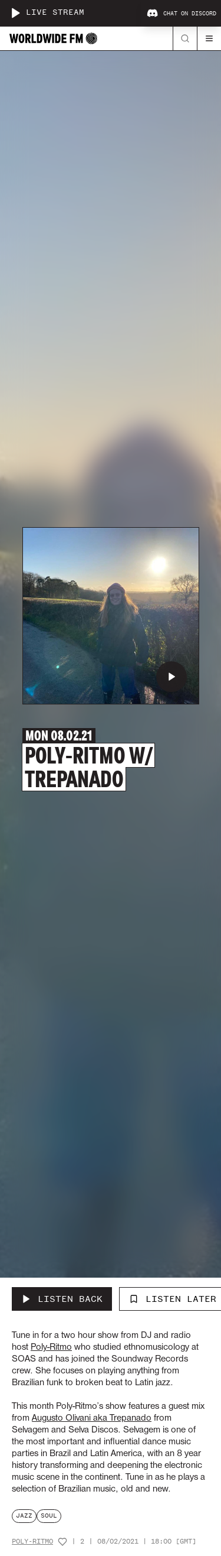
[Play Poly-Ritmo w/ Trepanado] (171, 676)
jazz (24, 1515)
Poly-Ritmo (32, 1541)
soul (49, 1515)
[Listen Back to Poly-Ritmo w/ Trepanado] (62, 1299)
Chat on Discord (181, 14)
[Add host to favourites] (62, 1542)
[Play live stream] (15, 13)
